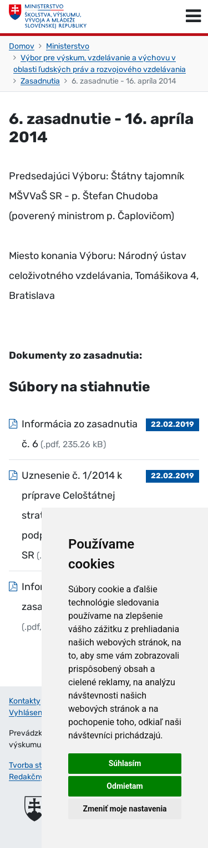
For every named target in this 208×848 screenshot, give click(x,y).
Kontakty (24, 701)
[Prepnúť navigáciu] (193, 16)
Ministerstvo (67, 46)
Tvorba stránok (35, 765)
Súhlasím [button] (125, 763)
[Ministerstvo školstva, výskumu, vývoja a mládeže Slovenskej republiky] (48, 16)
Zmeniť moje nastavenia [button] (124, 808)
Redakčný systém (40, 777)
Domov (21, 46)
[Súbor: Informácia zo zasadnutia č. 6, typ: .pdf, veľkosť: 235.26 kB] (104, 434)
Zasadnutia (40, 81)
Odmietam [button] (124, 786)
